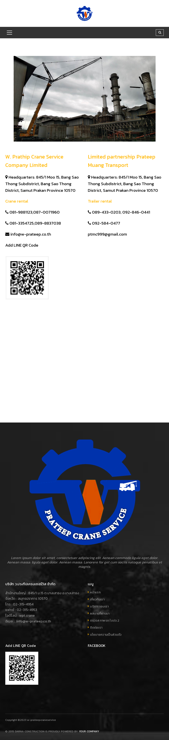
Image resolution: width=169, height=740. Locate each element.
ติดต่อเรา (96, 627)
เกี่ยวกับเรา (97, 599)
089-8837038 (48, 223)
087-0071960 (47, 212)
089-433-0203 (106, 212)
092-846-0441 (136, 212)
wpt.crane (27, 615)
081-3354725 (21, 223)
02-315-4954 (23, 604)
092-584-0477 (106, 223)
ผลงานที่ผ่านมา (99, 613)
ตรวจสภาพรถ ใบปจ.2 (104, 620)
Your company (89, 731)
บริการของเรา (99, 606)
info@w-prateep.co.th (30, 234)
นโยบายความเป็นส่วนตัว (105, 634)
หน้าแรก (95, 592)
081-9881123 (20, 212)
